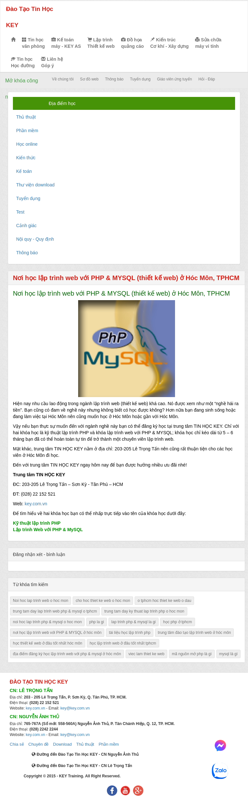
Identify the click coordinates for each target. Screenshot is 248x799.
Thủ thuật (85, 744)
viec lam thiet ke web (146, 654)
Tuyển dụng (140, 79)
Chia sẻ (17, 744)
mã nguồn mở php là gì (192, 654)
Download (62, 744)
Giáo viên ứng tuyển (174, 79)
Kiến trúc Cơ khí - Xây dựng (169, 43)
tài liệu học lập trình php (129, 632)
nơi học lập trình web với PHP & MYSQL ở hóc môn (57, 632)
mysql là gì (228, 654)
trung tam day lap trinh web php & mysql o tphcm (55, 611)
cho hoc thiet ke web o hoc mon (103, 600)
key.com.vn (36, 503)
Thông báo (114, 79)
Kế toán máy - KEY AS (66, 43)
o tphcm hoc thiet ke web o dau (164, 600)
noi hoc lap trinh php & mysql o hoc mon (47, 622)
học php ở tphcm (177, 622)
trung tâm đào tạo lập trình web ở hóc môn (194, 632)
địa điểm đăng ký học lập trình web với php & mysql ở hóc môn (67, 654)
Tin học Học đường (23, 62)
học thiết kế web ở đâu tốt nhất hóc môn (47, 643)
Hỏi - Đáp (207, 79)
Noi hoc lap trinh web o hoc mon (40, 600)
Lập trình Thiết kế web (101, 43)
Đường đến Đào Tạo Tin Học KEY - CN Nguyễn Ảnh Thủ (85, 754)
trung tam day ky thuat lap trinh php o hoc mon (144, 611)
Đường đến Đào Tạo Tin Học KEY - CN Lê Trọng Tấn (82, 765)
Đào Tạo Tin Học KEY (29, 16)
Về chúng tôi (63, 79)
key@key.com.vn (75, 708)
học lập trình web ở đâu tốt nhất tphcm (123, 643)
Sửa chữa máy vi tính (208, 43)
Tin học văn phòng (33, 43)
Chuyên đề (38, 744)
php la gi (96, 622)
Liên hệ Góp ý (52, 62)
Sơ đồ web (89, 79)
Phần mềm (108, 744)
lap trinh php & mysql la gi (133, 622)
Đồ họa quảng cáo (132, 43)
